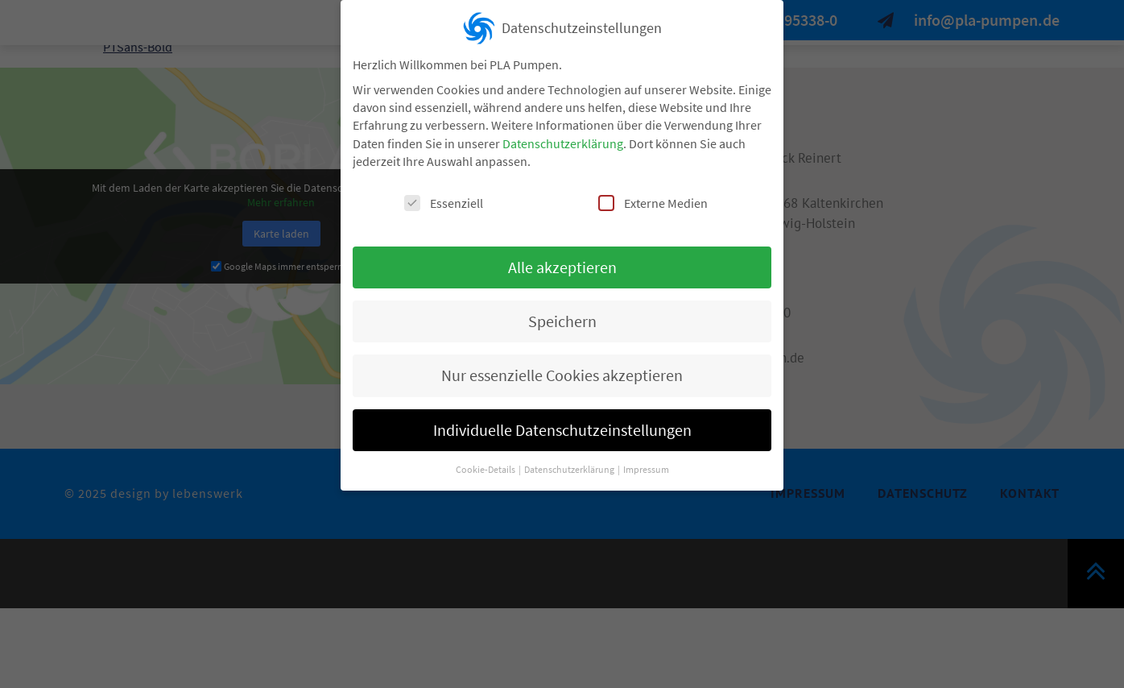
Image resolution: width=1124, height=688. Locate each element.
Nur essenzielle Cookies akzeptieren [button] (562, 372)
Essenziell (443, 199)
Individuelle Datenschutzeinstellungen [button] (562, 426)
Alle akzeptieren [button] (562, 263)
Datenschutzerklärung (562, 139)
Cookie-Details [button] (486, 465)
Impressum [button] (646, 465)
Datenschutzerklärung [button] (570, 465)
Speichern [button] (562, 317)
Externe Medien (653, 199)
